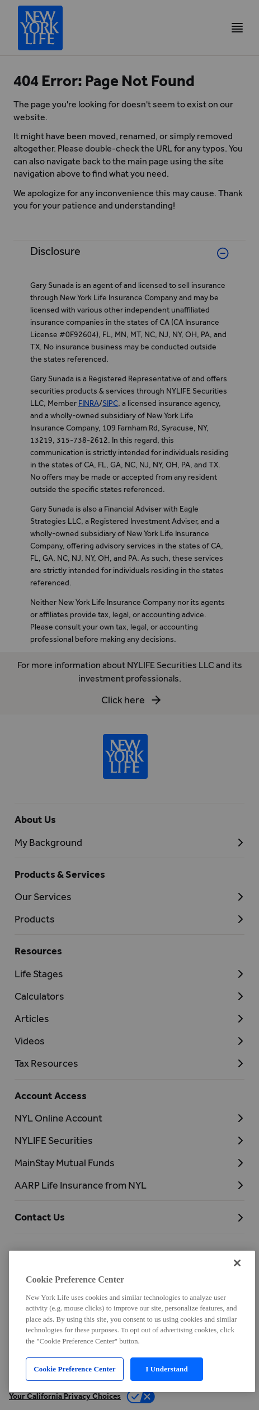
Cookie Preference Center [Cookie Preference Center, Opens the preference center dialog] (74, 1369)
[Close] (237, 1263)
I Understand (166, 1369)
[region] (132, 1321)
